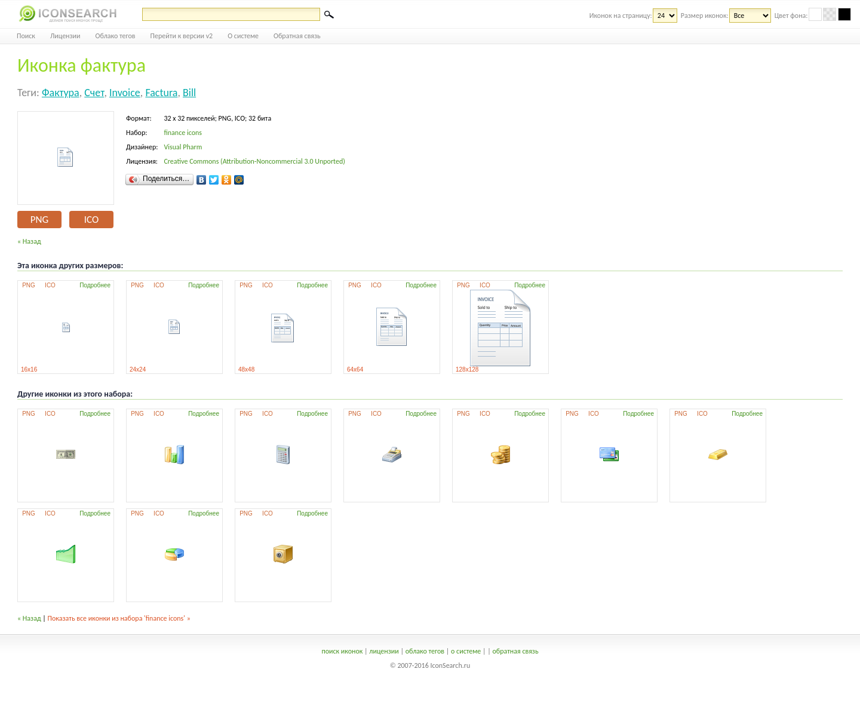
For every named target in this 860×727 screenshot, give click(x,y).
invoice (124, 92)
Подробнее (94, 285)
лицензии (383, 651)
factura (161, 92)
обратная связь (515, 651)
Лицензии (65, 36)
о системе (466, 651)
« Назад (29, 241)
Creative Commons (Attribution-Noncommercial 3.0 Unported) (254, 161)
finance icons (183, 132)
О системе (243, 36)
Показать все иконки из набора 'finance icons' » (119, 618)
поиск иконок (342, 651)
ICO (91, 219)
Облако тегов (116, 36)
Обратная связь (297, 36)
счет (94, 92)
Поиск (26, 36)
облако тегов (425, 651)
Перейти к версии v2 (181, 36)
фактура (60, 92)
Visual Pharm (183, 147)
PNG (39, 219)
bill (189, 92)
